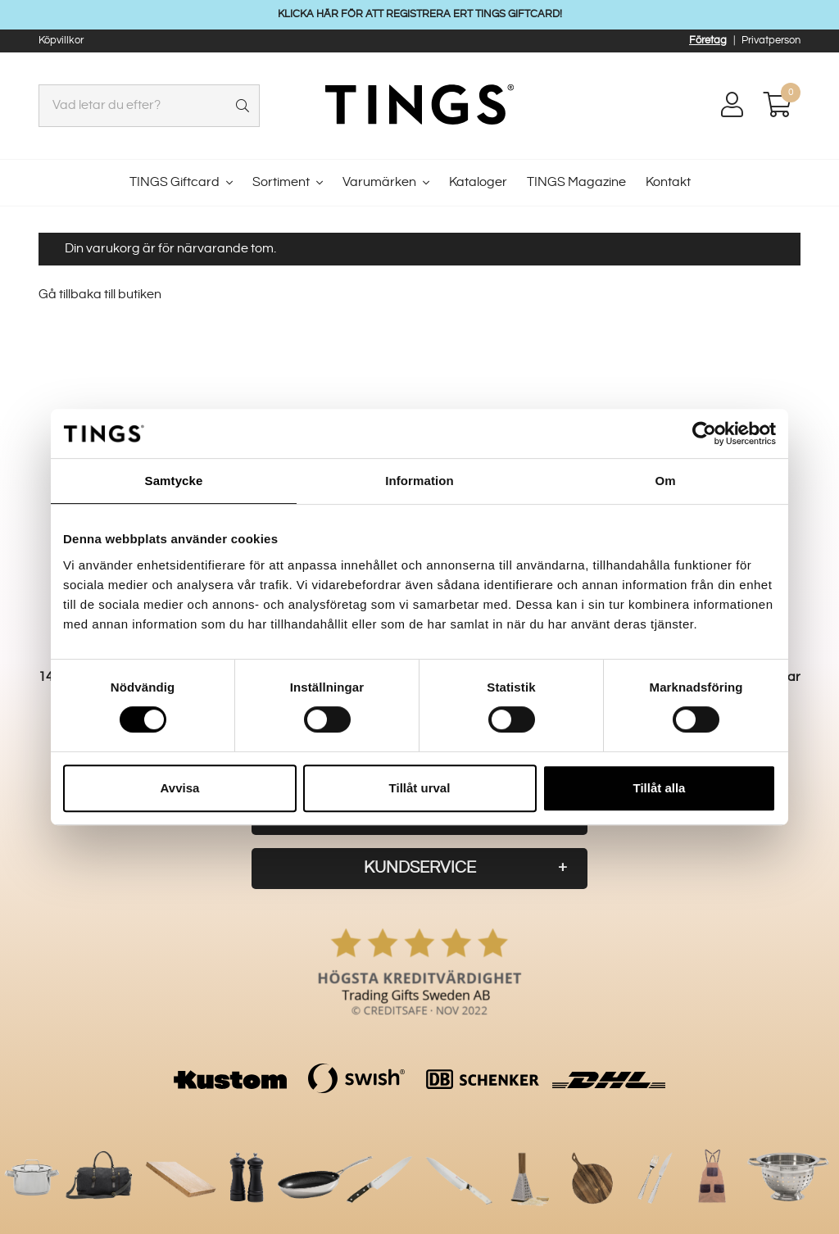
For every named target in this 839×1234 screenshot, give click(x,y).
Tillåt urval (420, 788)
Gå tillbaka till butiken (100, 295)
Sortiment (281, 182)
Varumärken (379, 182)
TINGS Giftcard (174, 182)
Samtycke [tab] (174, 481)
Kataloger (478, 182)
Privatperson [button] (770, 40)
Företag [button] (708, 40)
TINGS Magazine (576, 182)
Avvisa (180, 788)
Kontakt (668, 182)
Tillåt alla (659, 788)
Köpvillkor (61, 40)
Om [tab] (665, 481)
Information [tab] (419, 481)
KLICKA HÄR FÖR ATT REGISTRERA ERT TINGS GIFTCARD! (420, 14)
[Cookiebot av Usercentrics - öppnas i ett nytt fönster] (704, 433)
